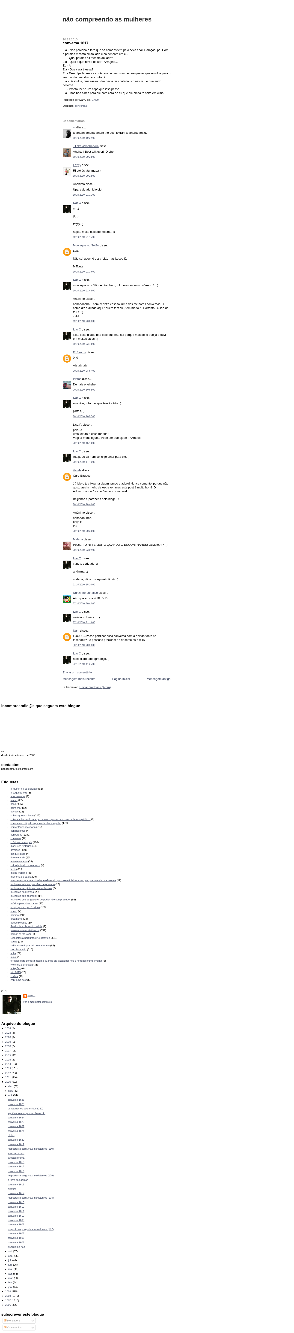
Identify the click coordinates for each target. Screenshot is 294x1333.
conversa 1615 (16, 1184)
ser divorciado (19, 949)
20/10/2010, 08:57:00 (84, 371)
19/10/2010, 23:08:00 (84, 321)
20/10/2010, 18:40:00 (84, 504)
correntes (16, 838)
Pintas (77, 379)
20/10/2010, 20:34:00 (84, 531)
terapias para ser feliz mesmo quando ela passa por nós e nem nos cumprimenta (56, 960)
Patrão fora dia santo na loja (26, 926)
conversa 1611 (16, 1211)
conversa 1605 (16, 1242)
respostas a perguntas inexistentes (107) (31, 1229)
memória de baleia (21, 876)
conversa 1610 (16, 1215)
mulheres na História (22, 892)
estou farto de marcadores (25, 865)
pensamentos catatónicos (25, 930)
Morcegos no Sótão (86, 245)
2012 (8, 1073)
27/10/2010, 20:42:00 (84, 603)
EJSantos (79, 352)
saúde (14, 941)
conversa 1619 (16, 1144)
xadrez (14, 976)
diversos (15, 849)
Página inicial (121, 679)
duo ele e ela (18, 857)
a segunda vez (19, 792)
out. (10, 1095)
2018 (8, 1046)
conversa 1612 (16, 1206)
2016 (8, 1055)
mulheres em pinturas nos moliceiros (31, 888)
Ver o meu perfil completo (37, 1001)
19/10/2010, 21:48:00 (84, 290)
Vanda (77, 470)
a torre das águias (18, 1179)
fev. (10, 1282)
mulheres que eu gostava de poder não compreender (41, 899)
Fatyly (77, 165)
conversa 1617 (76, 43)
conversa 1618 (16, 1162)
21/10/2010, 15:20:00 (84, 584)
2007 (8, 1300)
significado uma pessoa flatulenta (26, 1113)
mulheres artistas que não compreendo (33, 884)
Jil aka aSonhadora (86, 146)
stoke (14, 957)
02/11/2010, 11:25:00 (84, 664)
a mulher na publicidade (24, 788)
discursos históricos (22, 846)
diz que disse (18, 853)
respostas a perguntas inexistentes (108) (31, 1197)
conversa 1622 (16, 1126)
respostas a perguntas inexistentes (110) (31, 1148)
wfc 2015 (16, 972)
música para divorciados (24, 903)
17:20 (95, 99)
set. (10, 1251)
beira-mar (16, 807)
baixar (14, 804)
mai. (11, 1269)
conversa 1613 (16, 1202)
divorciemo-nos (16, 1246)
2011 (8, 1077)
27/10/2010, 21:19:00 (84, 622)
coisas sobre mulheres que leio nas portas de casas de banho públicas (51, 819)
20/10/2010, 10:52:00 (84, 389)
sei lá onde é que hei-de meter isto (30, 945)
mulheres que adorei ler (24, 895)
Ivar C (77, 203)
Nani (76, 630)
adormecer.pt (18, 796)
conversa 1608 (16, 1224)
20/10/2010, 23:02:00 (84, 550)
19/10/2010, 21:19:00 (84, 271)
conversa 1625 (16, 1104)
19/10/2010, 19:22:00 (84, 138)
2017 (8, 1050)
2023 (8, 1032)
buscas (15, 811)
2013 (8, 1068)
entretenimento (19, 861)
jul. (10, 1260)
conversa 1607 (16, 1233)
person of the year (21, 934)
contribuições (18, 830)
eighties (12, 1189)
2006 (8, 1304)
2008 (8, 1295)
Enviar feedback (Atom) (95, 687)
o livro (14, 911)
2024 (8, 1028)
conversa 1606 (16, 1237)
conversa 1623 (16, 1122)
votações (16, 968)
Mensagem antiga (158, 679)
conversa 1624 (16, 1117)
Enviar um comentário (77, 672)
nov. (11, 1090)
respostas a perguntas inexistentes (30, 937)
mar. (11, 1278)
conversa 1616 (16, 1171)
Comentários (13, 1327)
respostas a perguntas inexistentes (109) (31, 1175)
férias (14, 869)
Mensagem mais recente (79, 679)
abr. (10, 1273)
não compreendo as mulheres (107, 19)
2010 (8, 1081)
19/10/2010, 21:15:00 (84, 237)
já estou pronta (16, 1157)
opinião (15, 915)
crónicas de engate (21, 842)
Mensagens (12, 1320)
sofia (13, 953)
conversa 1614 (16, 1193)
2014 (8, 1064)
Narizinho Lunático (85, 592)
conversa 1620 (16, 1139)
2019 (8, 1041)
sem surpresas (16, 1153)
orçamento (17, 918)
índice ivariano (19, 872)
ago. (11, 1255)
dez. (11, 1086)
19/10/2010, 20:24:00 (84, 157)
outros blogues (19, 922)
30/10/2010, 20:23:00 (84, 645)
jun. (10, 1264)
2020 (8, 1037)
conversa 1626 (16, 1099)
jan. (10, 1287)
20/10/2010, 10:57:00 (84, 416)
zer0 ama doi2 (19, 980)
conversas (81, 105)
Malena (78, 539)
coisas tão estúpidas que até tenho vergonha (36, 823)
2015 (8, 1059)
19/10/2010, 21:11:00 (84, 195)
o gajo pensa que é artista (25, 907)
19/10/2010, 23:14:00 (84, 344)
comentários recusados (24, 827)
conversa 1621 (16, 1131)
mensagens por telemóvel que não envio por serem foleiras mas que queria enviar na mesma (63, 880)
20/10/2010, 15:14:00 (84, 443)
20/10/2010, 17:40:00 (84, 462)
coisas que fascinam (22, 815)
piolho (11, 1135)
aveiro (14, 800)
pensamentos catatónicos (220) (25, 1108)
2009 (8, 1291)
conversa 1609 (16, 1220)
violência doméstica (22, 964)
